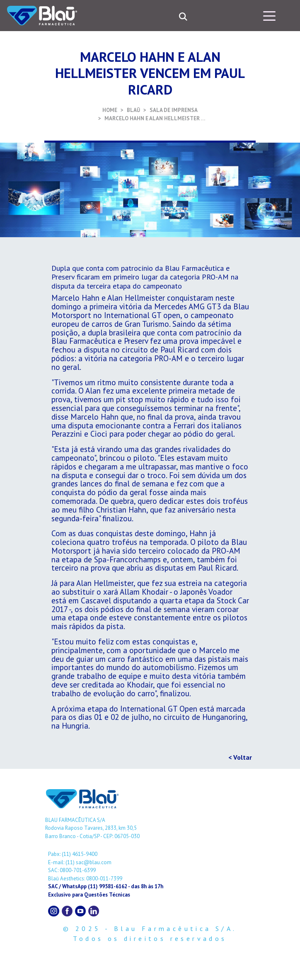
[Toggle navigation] (269, 15)
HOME (109, 110)
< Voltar (240, 757)
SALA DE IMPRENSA (174, 110)
